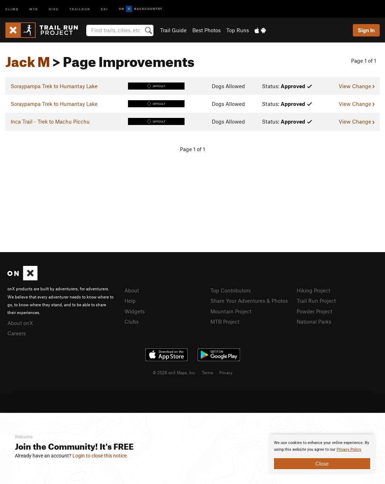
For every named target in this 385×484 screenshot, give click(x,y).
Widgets (134, 311)
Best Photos (206, 30)
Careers (16, 333)
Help (130, 300)
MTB (33, 8)
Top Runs (237, 30)
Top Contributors (230, 290)
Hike (54, 8)
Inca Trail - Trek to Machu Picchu (50, 121)
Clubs (131, 321)
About (131, 290)
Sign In (366, 30)
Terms (207, 372)
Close (322, 463)
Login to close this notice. (100, 456)
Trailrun (79, 8)
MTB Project (224, 321)
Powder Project (314, 311)
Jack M (27, 59)
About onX (20, 323)
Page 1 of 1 (363, 60)
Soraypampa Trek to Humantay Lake (54, 86)
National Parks (314, 321)
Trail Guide (173, 30)
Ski (104, 8)
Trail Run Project (316, 300)
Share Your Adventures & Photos (249, 300)
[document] (322, 454)
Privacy (226, 372)
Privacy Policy (349, 449)
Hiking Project (313, 290)
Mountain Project (230, 311)
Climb (12, 8)
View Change (356, 86)
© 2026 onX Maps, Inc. (174, 372)
